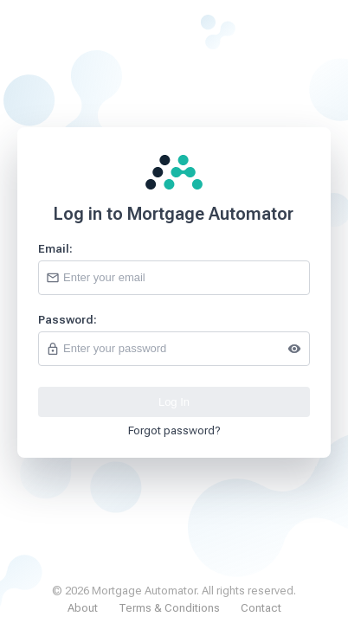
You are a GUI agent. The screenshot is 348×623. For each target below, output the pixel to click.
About (83, 607)
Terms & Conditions (169, 607)
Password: (67, 319)
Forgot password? (174, 430)
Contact (261, 607)
